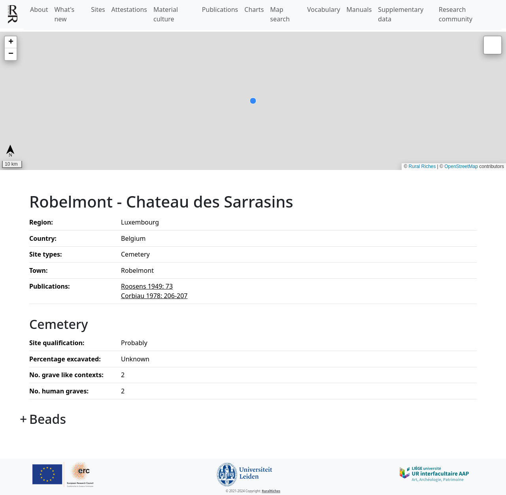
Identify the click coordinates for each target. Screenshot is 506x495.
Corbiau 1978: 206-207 (154, 295)
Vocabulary (323, 9)
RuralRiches (271, 491)
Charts (254, 9)
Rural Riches (422, 166)
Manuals (359, 9)
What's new (64, 14)
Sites (98, 9)
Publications (220, 9)
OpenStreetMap (461, 166)
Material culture (165, 14)
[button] (11, 42)
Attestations (129, 9)
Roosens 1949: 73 (147, 286)
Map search (280, 14)
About (39, 9)
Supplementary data (400, 14)
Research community (455, 14)
